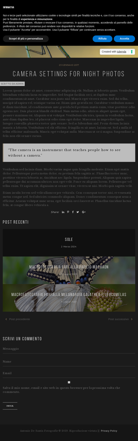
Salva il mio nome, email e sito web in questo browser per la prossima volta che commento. (61, 390)
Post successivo (120, 319)
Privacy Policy (109, 431)
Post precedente (18, 319)
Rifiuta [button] (103, 38)
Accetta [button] (124, 38)
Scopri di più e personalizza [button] (26, 38)
